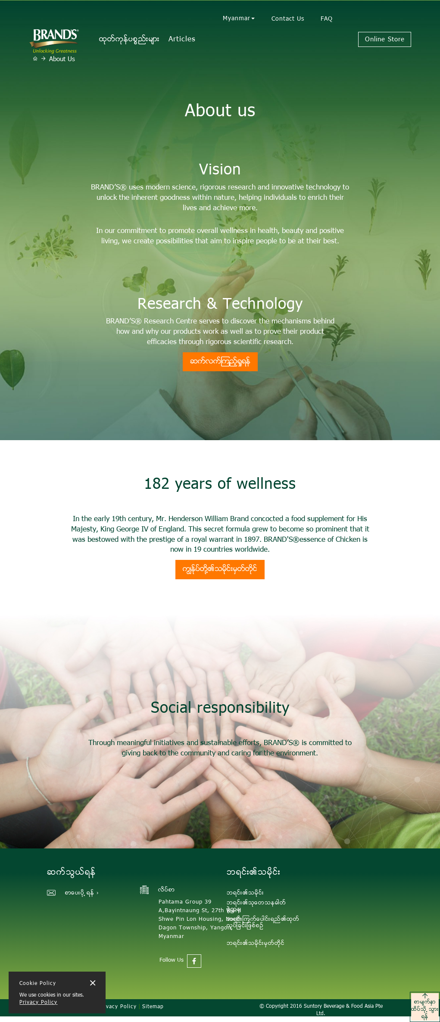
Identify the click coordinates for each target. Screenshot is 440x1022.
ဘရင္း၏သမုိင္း (245, 893)
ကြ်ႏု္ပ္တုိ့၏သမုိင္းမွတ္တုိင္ (220, 569)
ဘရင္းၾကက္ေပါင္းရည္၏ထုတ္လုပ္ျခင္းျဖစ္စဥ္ (263, 923)
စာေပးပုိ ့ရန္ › (82, 893)
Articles (182, 39)
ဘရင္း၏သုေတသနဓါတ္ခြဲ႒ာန (256, 906)
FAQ (327, 19)
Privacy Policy (38, 1002)
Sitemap (153, 1007)
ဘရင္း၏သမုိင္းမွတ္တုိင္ (256, 943)
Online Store (385, 39)
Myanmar (239, 19)
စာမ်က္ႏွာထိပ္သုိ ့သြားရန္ (425, 1007)
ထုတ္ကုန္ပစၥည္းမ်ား (129, 39)
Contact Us (287, 19)
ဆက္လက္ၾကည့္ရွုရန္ (220, 362)
